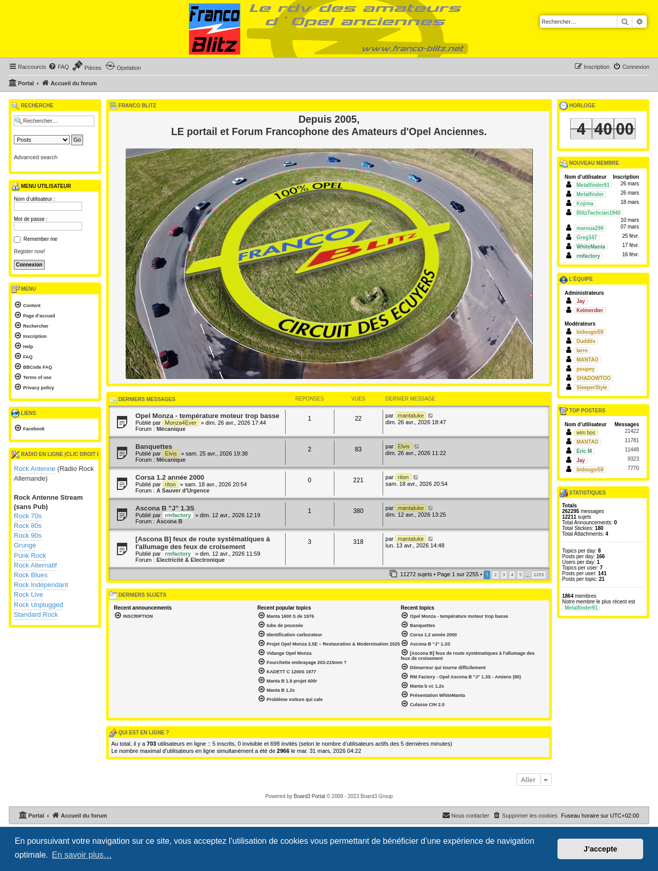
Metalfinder (590, 194)
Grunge (25, 545)
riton (170, 484)
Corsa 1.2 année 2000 (169, 477)
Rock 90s (28, 535)
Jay (580, 301)
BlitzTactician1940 (598, 213)
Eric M (584, 451)
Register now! (29, 251)
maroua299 (590, 228)
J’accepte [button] (600, 849)
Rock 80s (28, 525)
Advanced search (35, 157)
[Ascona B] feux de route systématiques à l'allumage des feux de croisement (202, 543)
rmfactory (178, 515)
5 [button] (520, 574)
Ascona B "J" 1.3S (164, 508)
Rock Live (28, 594)
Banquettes (153, 446)
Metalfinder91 (592, 185)
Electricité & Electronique (190, 560)
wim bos (585, 432)
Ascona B (169, 521)
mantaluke (411, 415)
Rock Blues (31, 575)
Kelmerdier (589, 310)
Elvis (171, 453)
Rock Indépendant (41, 585)
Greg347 (586, 237)
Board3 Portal (309, 796)
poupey (585, 369)
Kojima (584, 203)
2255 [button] (538, 574)
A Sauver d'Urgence (183, 490)
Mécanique (171, 429)
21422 (632, 431)
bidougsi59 (590, 332)
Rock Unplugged (38, 605)
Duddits (585, 341)
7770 (633, 468)
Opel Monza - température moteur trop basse (207, 416)
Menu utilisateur (41, 186)
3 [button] (504, 574)
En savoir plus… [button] (82, 854)
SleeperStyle (591, 387)
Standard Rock (36, 614)
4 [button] (512, 574)
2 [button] (495, 574)
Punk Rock (30, 555)
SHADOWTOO (593, 378)
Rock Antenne (34, 468)
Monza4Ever (181, 423)
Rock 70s (28, 516)
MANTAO (587, 360)
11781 (632, 440)
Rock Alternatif (35, 565)
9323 (633, 459)
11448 (632, 449)
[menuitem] (58, 67)
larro (582, 350)
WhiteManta (590, 247)
